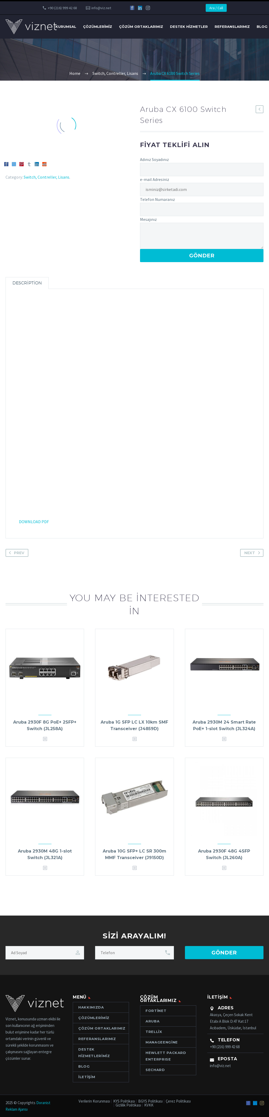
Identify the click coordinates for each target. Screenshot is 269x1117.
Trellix (154, 1032)
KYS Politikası (124, 1101)
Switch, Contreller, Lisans (46, 177)
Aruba (152, 1021)
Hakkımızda (91, 1007)
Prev (15, 552)
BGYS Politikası (150, 1101)
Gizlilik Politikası (128, 1105)
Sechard (155, 1070)
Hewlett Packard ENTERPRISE (166, 1056)
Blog (84, 1066)
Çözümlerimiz (97, 26)
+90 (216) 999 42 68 (62, 8)
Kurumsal (65, 26)
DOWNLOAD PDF (34, 521)
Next (253, 552)
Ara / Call (216, 8)
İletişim (86, 1077)
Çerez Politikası (178, 1101)
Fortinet (156, 1011)
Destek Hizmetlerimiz (94, 1052)
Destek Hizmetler (189, 26)
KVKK (148, 1105)
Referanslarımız (232, 26)
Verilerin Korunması (94, 1101)
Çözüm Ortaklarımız (141, 26)
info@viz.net (101, 8)
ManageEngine (162, 1042)
